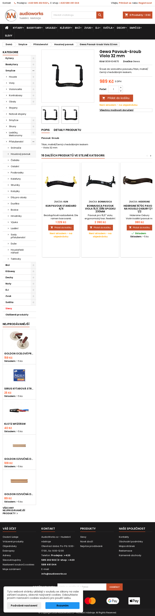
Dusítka (15, 203)
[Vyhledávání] (77, 15)
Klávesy (65, 28)
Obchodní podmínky (131, 541)
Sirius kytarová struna (19, 388)
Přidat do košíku (115, 98)
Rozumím (63, 605)
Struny (12, 126)
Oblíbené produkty (16, 314)
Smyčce (135, 28)
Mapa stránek (127, 546)
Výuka (14, 222)
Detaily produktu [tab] (67, 130)
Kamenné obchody (130, 555)
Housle (13, 76)
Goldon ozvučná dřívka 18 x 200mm (19, 458)
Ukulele (50, 28)
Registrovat (145, 2)
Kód (102, 61)
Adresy (7, 555)
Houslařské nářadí (17, 251)
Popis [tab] (45, 130)
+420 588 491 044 (69, 2)
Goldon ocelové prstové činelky (19, 353)
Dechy (121, 28)
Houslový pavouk (20, 154)
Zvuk (87, 28)
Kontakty (124, 537)
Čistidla (15, 160)
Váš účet (9, 529)
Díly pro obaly (19, 197)
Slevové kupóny (12, 560)
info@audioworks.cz (54, 573)
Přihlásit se (125, 2)
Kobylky (15, 191)
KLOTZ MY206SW (15, 423)
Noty (8, 283)
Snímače (16, 147)
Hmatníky (16, 216)
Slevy (8, 35)
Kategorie (10, 52)
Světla (107, 28)
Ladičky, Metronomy (15, 134)
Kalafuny (16, 178)
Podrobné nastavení (24, 605)
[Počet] (113, 89)
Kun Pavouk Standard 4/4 (61, 207)
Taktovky (16, 259)
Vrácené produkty (13, 541)
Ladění (14, 228)
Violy (11, 83)
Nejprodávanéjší (16, 324)
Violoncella (15, 89)
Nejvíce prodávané (91, 546)
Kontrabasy (15, 95)
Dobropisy (8, 550)
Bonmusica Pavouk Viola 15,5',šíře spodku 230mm (100, 208)
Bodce (14, 209)
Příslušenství (16, 141)
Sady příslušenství (18, 236)
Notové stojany (17, 114)
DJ (97, 28)
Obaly (12, 101)
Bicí (77, 28)
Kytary (17, 28)
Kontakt (7, 2)
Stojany (13, 107)
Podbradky (17, 172)
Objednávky (10, 546)
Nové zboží (86, 541)
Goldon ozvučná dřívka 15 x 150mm (19, 494)
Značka (127, 61)
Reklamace (125, 550)
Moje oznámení (12, 569)
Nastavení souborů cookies (18, 564)
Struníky (15, 185)
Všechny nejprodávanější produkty (14, 511)
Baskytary (34, 28)
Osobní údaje (10, 537)
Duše (14, 243)
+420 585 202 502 (37, 2)
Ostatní (15, 166)
